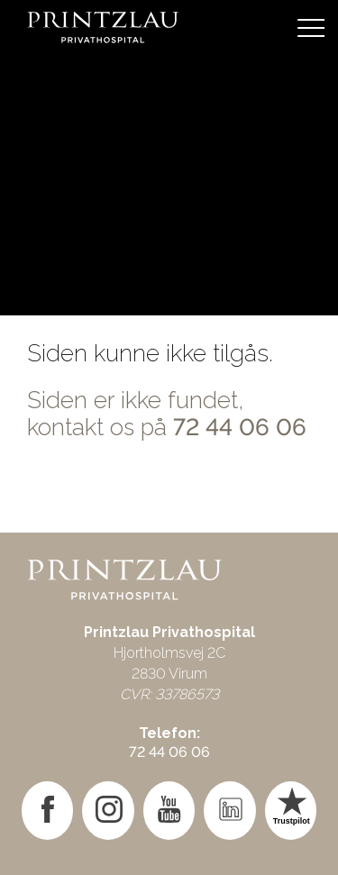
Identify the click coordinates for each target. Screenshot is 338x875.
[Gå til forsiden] (169, 27)
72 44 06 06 (239, 427)
